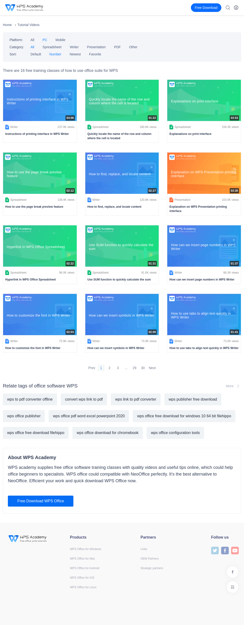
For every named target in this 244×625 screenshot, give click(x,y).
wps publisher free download (193, 399)
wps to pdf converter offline (30, 399)
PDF (117, 47)
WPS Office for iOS (82, 577)
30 (143, 368)
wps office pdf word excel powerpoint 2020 (89, 416)
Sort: (13, 54)
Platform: (16, 40)
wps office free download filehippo (35, 433)
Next (152, 368)
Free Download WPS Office (40, 501)
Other (133, 47)
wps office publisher (24, 416)
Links (144, 549)
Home (7, 25)
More (233, 386)
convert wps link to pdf (84, 399)
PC (45, 40)
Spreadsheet (52, 47)
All (32, 40)
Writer (74, 47)
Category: (17, 47)
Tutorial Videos (28, 25)
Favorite (95, 54)
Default (35, 54)
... (126, 368)
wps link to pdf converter (135, 399)
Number (55, 54)
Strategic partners (152, 568)
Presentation (96, 47)
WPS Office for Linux (83, 587)
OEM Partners (150, 558)
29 (135, 368)
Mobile (60, 40)
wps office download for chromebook (107, 433)
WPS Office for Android (84, 568)
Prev (91, 368)
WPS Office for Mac (82, 558)
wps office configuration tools (175, 433)
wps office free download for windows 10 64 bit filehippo (184, 416)
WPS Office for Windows (85, 549)
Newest (75, 54)
